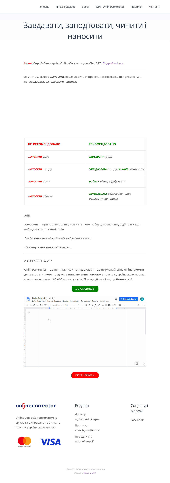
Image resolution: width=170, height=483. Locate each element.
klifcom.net (90, 472)
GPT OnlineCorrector (110, 6)
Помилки (136, 6)
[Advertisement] (85, 111)
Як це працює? (65, 6)
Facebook (137, 420)
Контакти (154, 6)
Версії (85, 6)
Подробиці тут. (113, 63)
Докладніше (84, 288)
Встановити (85, 375)
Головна (44, 6)
